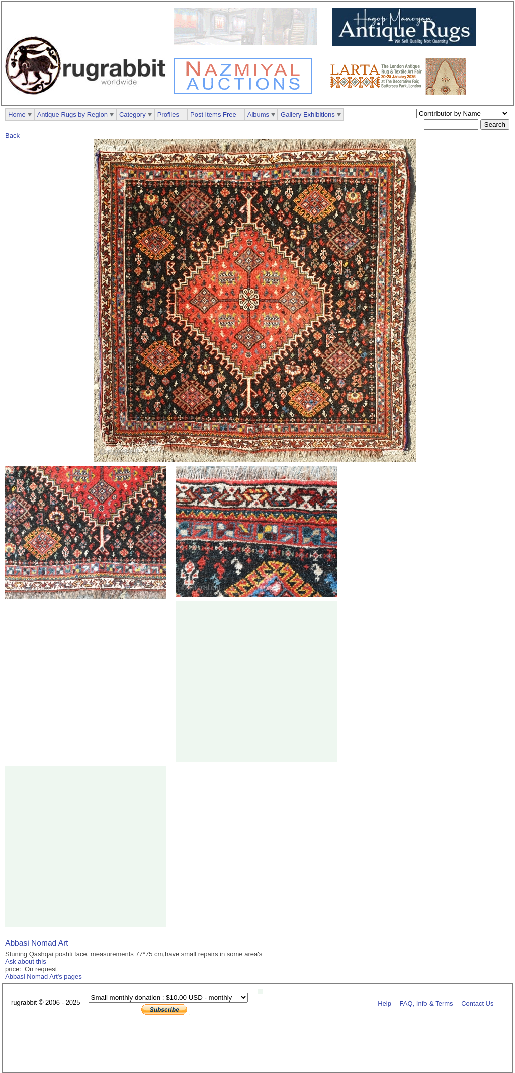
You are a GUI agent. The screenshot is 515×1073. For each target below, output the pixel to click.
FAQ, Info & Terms (426, 1003)
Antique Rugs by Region (72, 114)
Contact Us (477, 1003)
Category (132, 114)
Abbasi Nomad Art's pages (43, 976)
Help (384, 1003)
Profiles (168, 114)
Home (17, 114)
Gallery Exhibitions (308, 114)
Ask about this (25, 961)
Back (12, 135)
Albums (258, 114)
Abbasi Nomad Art (36, 943)
